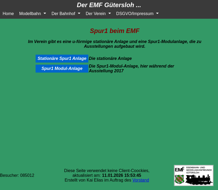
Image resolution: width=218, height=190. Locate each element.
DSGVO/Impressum (134, 13)
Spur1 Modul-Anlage (62, 68)
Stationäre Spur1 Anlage (61, 58)
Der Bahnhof (63, 13)
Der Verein (96, 13)
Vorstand (140, 180)
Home (8, 13)
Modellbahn (30, 13)
